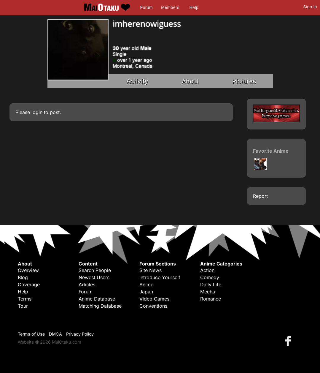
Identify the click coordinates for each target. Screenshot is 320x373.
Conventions (153, 306)
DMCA (55, 333)
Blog (23, 277)
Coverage (29, 284)
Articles (87, 284)
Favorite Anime (271, 151)
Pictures (244, 81)
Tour (23, 306)
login (36, 112)
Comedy (209, 277)
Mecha (207, 292)
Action (207, 270)
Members (170, 7)
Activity (137, 81)
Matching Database (100, 306)
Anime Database (97, 299)
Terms (24, 299)
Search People (95, 270)
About (190, 81)
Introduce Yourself (159, 277)
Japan (146, 292)
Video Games (154, 299)
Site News (150, 270)
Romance (210, 299)
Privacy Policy (80, 333)
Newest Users (94, 277)
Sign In (310, 6)
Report (260, 196)
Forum (146, 7)
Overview (28, 270)
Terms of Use (31, 333)
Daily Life (210, 284)
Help (194, 7)
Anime (146, 284)
